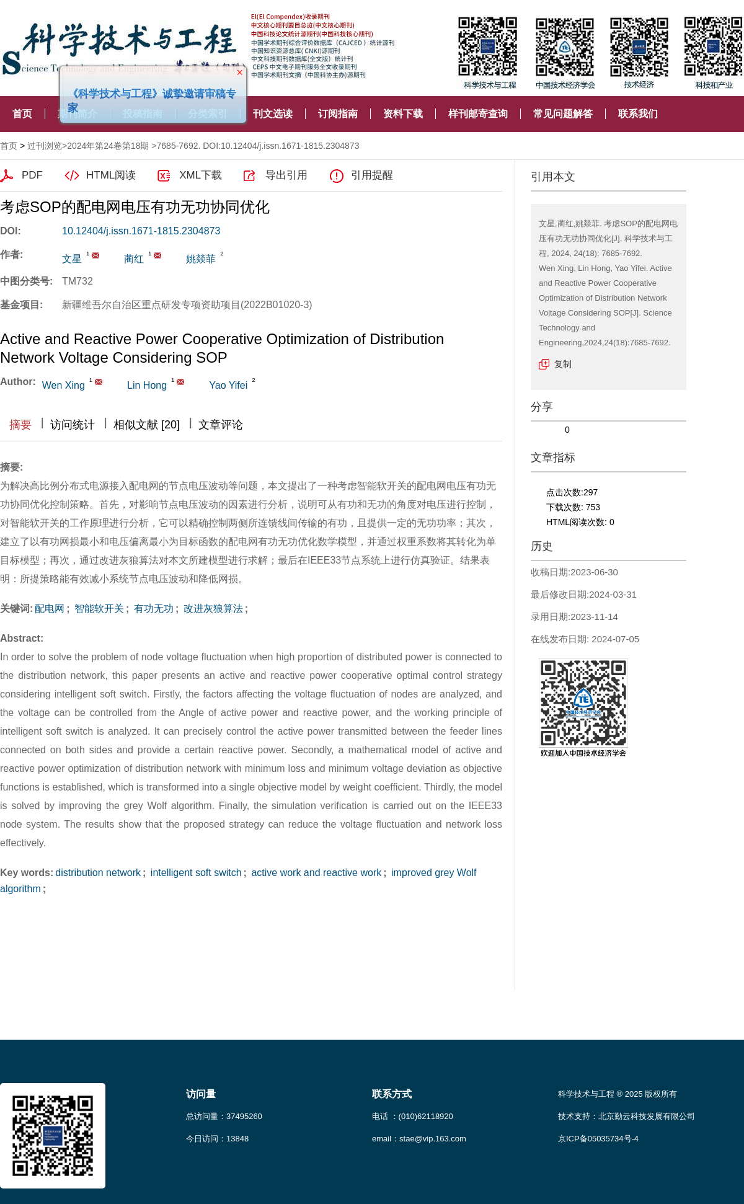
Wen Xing (63, 385)
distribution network (98, 872)
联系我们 (638, 113)
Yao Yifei (228, 385)
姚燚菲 (201, 259)
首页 (22, 113)
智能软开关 (98, 608)
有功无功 (152, 608)
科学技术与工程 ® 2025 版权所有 (617, 1094)
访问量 (201, 1094)
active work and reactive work (315, 872)
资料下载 (403, 113)
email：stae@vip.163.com (419, 1138)
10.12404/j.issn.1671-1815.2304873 (141, 231)
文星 (72, 259)
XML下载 (200, 175)
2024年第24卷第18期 (108, 146)
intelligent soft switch (194, 872)
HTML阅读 (111, 175)
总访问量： (224, 1116)
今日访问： (217, 1138)
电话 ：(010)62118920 (412, 1116)
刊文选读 (273, 113)
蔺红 (134, 259)
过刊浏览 (44, 146)
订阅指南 (338, 113)
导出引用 (286, 175)
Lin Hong (147, 385)
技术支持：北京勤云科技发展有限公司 (626, 1116)
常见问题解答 (563, 113)
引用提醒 (372, 175)
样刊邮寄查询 (478, 113)
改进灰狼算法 (211, 608)
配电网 (49, 608)
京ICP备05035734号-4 (598, 1138)
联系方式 (392, 1094)
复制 (563, 364)
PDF (32, 175)
